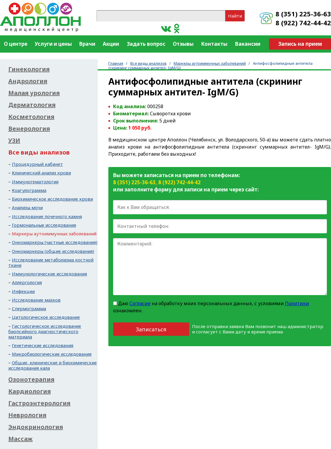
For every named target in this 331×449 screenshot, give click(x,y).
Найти (235, 16)
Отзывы (183, 43)
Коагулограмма (29, 190)
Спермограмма (29, 308)
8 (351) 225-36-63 (303, 13)
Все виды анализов (148, 63)
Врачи (87, 43)
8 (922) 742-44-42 (303, 22)
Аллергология (27, 282)
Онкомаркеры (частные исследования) (54, 242)
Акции (111, 43)
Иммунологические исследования (49, 274)
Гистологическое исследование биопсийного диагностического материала (44, 331)
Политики (297, 303)
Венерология (29, 129)
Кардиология (29, 391)
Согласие (140, 303)
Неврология (27, 415)
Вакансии (247, 43)
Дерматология (32, 105)
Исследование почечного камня (47, 216)
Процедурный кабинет (37, 164)
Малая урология (34, 93)
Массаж (20, 439)
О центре (15, 43)
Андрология (27, 81)
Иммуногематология (35, 182)
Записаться (151, 329)
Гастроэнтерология (39, 403)
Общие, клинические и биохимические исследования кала (52, 365)
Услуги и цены (53, 43)
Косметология (31, 117)
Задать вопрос (146, 43)
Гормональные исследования (44, 225)
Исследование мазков (36, 300)
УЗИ (14, 141)
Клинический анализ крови (41, 173)
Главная (115, 63)
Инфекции (23, 291)
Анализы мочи (27, 207)
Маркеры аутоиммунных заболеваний (210, 63)
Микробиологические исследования (51, 354)
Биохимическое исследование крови (52, 199)
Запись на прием (300, 43)
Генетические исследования (42, 345)
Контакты (214, 43)
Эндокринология (35, 427)
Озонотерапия (31, 379)
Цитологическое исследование (46, 317)
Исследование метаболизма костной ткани (51, 262)
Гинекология (29, 69)
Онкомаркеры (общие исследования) (53, 251)
